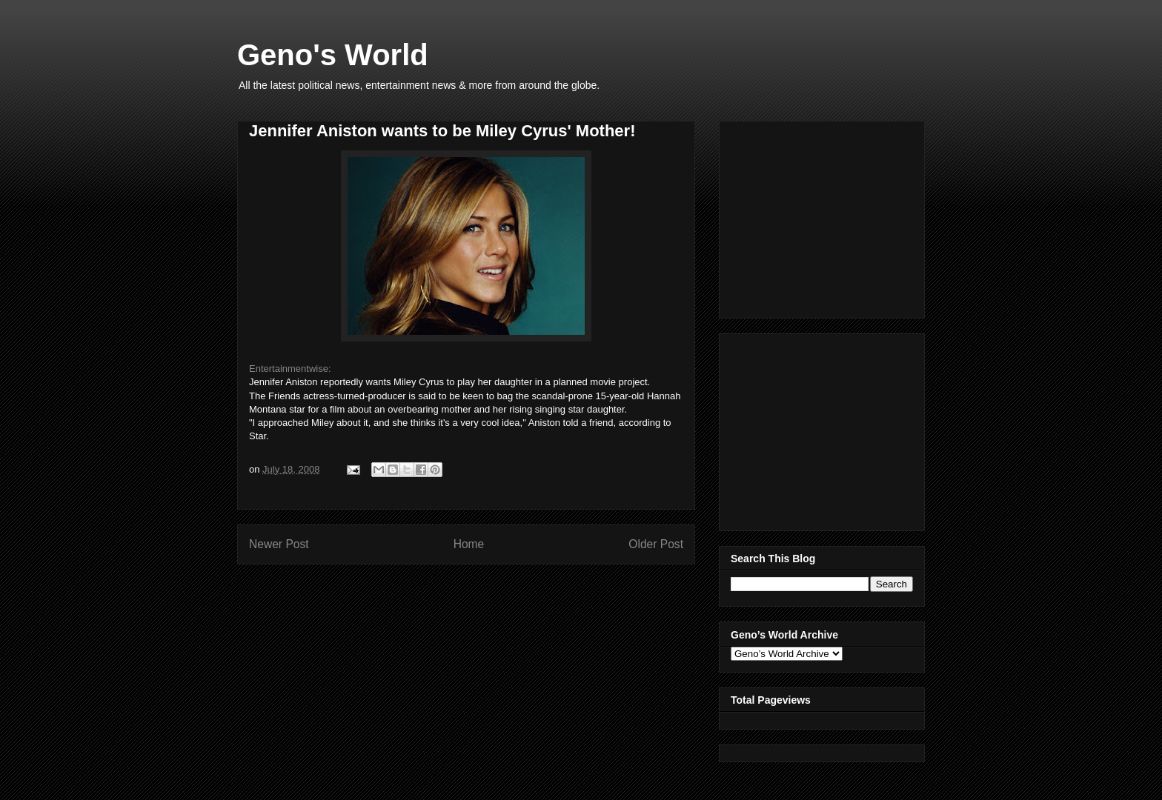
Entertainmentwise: (290, 368)
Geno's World (332, 55)
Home (469, 544)
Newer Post (279, 544)
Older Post (655, 544)
